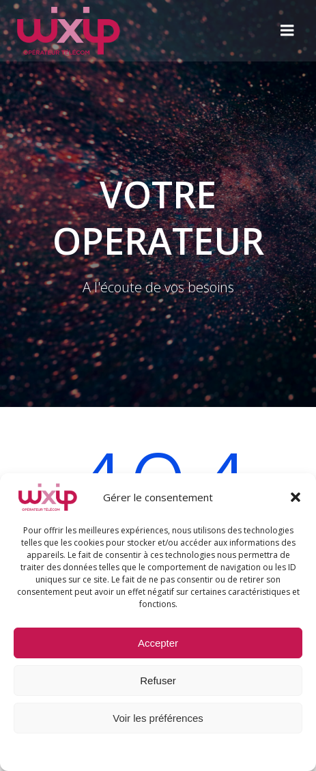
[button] (295, 497)
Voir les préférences (158, 718)
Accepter (158, 643)
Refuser (158, 680)
